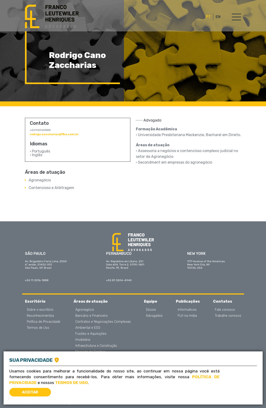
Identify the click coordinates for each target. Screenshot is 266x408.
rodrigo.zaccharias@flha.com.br (54, 134)
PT (208, 17)
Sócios (151, 309)
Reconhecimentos (40, 315)
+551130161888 (40, 130)
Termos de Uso (38, 327)
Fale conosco (225, 309)
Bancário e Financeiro (91, 315)
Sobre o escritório (40, 309)
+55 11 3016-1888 (37, 280)
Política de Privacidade (43, 321)
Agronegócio (40, 180)
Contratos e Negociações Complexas (103, 321)
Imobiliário (82, 339)
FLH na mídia (187, 315)
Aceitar (30, 392)
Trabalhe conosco (228, 315)
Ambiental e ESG (87, 327)
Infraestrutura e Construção (96, 345)
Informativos (187, 309)
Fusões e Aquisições (91, 333)
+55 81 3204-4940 (119, 280)
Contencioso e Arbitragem (51, 188)
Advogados (154, 315)
